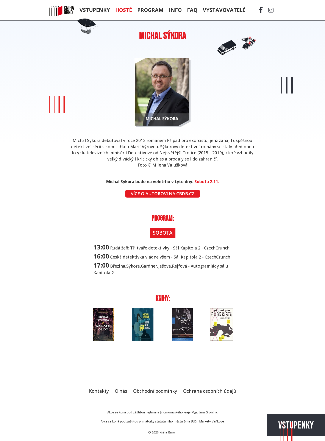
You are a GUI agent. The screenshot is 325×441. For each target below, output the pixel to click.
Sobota (162, 232)
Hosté (123, 9)
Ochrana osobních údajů (209, 391)
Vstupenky (296, 426)
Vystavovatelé (224, 9)
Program (150, 9)
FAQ (192, 9)
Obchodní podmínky (155, 391)
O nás (121, 391)
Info (175, 9)
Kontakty (99, 391)
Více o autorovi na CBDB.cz (162, 193)
